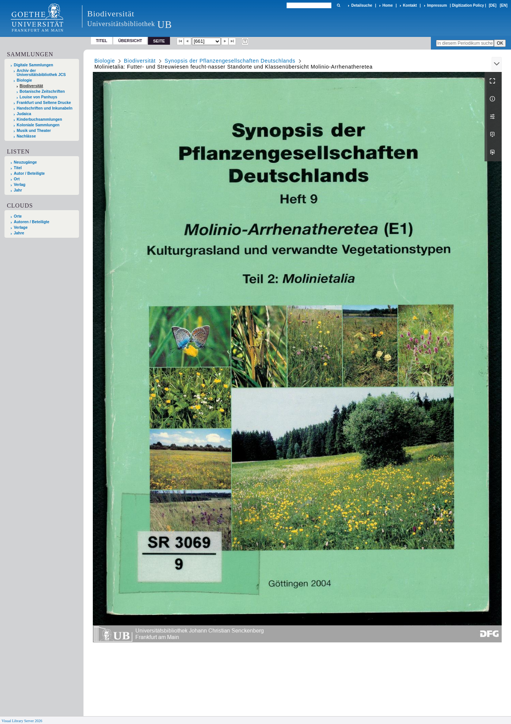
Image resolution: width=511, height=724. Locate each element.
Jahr (18, 190)
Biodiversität (31, 86)
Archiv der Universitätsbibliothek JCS (41, 73)
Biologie (24, 80)
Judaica (24, 114)
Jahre (19, 233)
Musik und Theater (34, 131)
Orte (18, 216)
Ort (17, 179)
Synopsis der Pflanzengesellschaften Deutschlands (229, 61)
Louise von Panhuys (38, 97)
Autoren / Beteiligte (31, 222)
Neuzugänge (25, 162)
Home (387, 5)
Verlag (19, 185)
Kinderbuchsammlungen (39, 119)
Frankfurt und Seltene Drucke (44, 103)
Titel (101, 40)
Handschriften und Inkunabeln (45, 108)
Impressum (437, 5)
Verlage (21, 227)
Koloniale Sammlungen (38, 125)
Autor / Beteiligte (29, 173)
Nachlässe (26, 136)
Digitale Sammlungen (33, 65)
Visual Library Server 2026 (21, 721)
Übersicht (130, 40)
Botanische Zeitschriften (42, 91)
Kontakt (410, 5)
